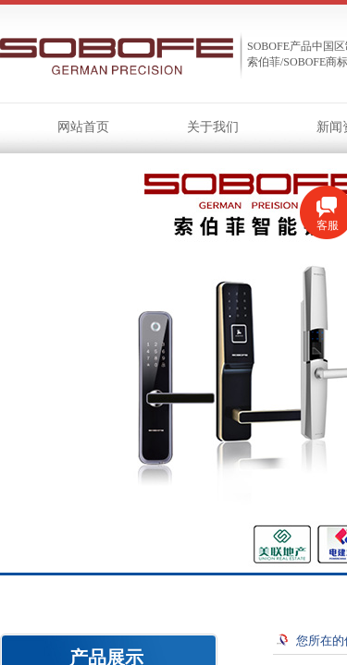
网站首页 (83, 127)
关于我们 (213, 127)
